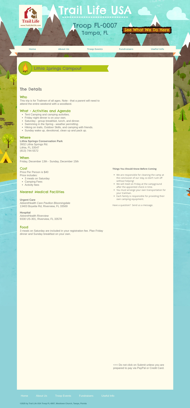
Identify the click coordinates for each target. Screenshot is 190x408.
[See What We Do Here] (147, 30)
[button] (95, 49)
